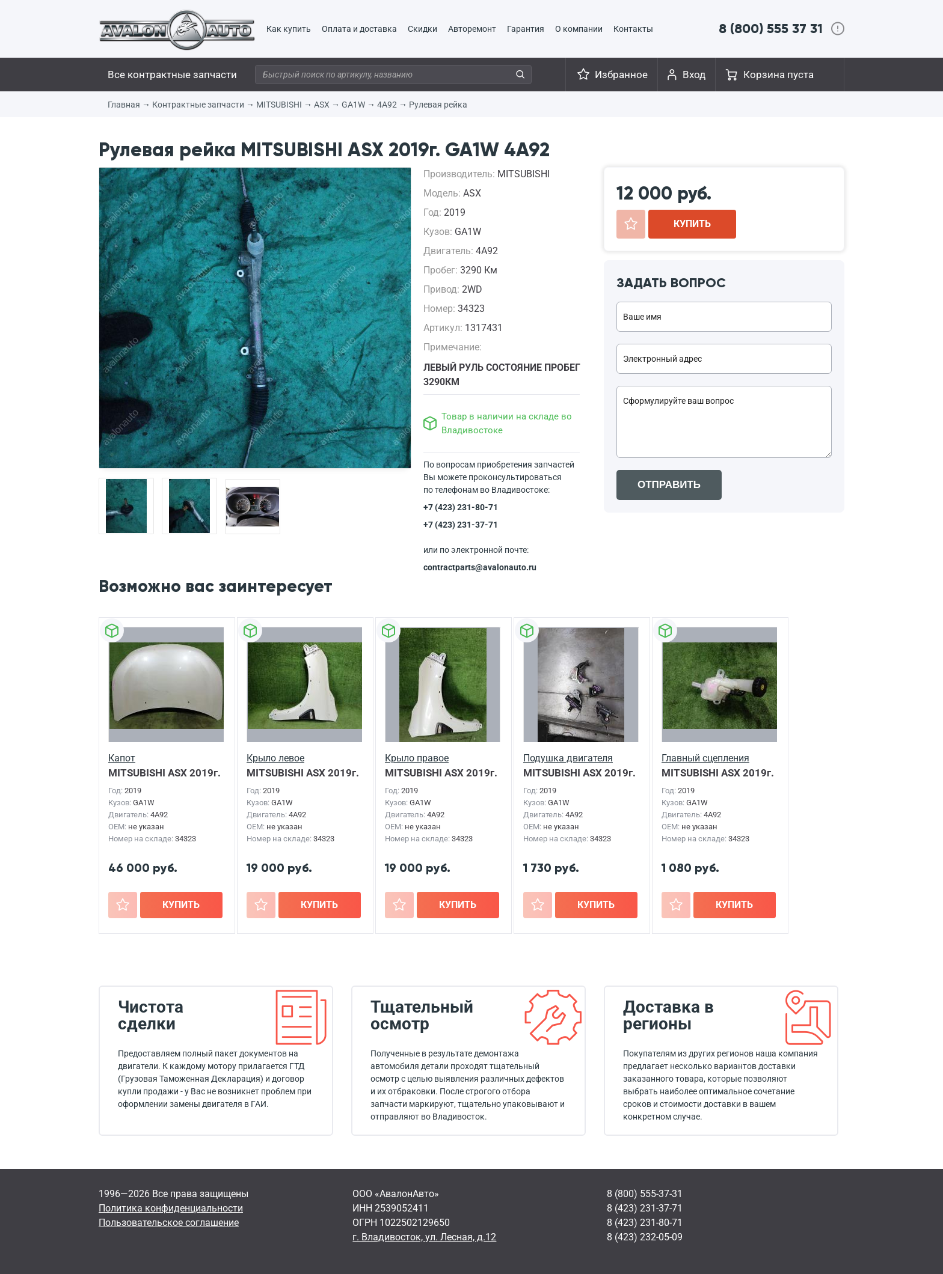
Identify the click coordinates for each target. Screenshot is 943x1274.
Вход (694, 75)
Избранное (621, 75)
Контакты (633, 29)
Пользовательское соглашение (169, 1222)
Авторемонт (472, 29)
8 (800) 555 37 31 (771, 28)
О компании (579, 29)
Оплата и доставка (359, 29)
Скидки (422, 29)
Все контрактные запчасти (172, 75)
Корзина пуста (778, 75)
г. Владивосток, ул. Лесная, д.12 (424, 1237)
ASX (322, 104)
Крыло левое (275, 758)
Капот (121, 758)
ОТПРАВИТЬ (669, 484)
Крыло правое (417, 758)
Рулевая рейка (438, 104)
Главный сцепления (705, 758)
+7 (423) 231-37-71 (460, 524)
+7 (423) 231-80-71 (460, 507)
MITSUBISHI (279, 104)
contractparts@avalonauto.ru (479, 567)
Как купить (288, 29)
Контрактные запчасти (198, 104)
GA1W (353, 104)
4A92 (387, 104)
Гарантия (525, 29)
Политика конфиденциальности (171, 1208)
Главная (124, 104)
